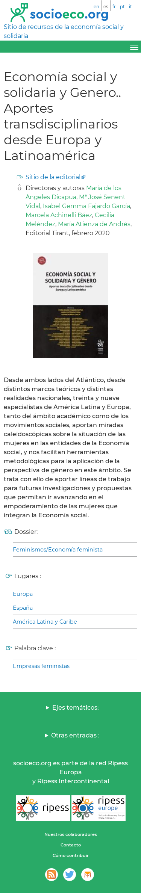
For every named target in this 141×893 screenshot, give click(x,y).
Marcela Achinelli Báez (59, 215)
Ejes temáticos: (75, 707)
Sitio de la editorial (53, 177)
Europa (23, 594)
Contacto (71, 845)
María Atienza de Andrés (94, 224)
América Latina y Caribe (45, 621)
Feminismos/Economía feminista (58, 549)
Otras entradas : (75, 735)
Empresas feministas (41, 666)
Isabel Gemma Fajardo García (86, 206)
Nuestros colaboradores (70, 834)
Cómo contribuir (71, 855)
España (23, 607)
